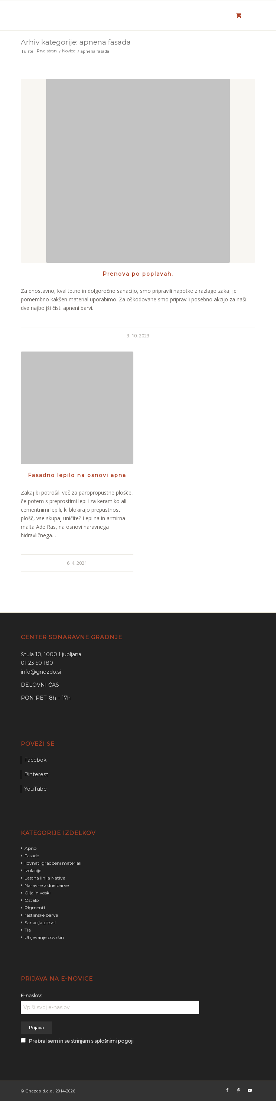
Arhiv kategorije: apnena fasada (76, 42)
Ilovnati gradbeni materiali (53, 863)
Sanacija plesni (40, 922)
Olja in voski (38, 893)
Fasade (32, 855)
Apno (30, 848)
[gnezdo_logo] (114, 15)
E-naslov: (31, 995)
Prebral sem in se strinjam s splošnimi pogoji (81, 1041)
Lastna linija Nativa (45, 878)
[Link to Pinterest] (238, 1090)
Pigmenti (35, 907)
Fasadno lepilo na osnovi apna (77, 475)
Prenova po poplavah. (138, 274)
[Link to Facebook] (227, 1090)
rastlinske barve (41, 915)
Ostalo (32, 900)
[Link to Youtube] (249, 1090)
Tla (28, 930)
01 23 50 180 (37, 663)
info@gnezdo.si (41, 671)
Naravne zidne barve (47, 885)
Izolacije (33, 870)
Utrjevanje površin (44, 937)
